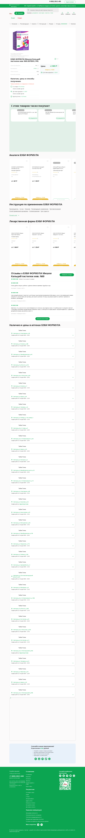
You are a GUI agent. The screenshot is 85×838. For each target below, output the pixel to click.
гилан (51, 13)
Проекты (43, 6)
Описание (27, 209)
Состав (22, 209)
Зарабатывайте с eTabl (33, 6)
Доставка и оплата (70, 6)
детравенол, (35, 13)
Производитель (13, 209)
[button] (42, 335)
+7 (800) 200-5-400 (16, 776)
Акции (13, 18)
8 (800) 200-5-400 (55, 1)
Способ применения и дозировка (18, 211)
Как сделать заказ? (59, 6)
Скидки (20, 18)
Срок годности (45, 211)
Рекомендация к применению (39, 209)
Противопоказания (55, 209)
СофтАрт (26, 830)
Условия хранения (34, 211)
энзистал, (47, 13)
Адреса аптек (49, 6)
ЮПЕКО (36, 68)
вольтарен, (41, 13)
